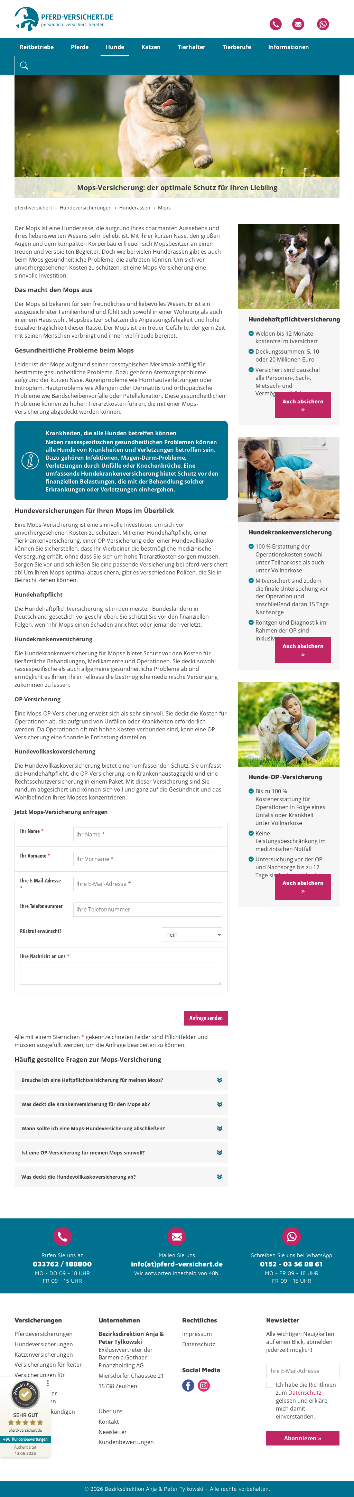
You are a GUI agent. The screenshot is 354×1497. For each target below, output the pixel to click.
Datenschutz (304, 1392)
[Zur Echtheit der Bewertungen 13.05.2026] (26, 1450)
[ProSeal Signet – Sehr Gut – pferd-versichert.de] (26, 1407)
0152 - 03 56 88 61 (291, 1264)
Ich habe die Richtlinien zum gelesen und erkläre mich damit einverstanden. (301, 1400)
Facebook (188, 1385)
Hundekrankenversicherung (290, 532)
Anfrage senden (206, 1018)
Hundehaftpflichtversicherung (294, 319)
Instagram (204, 1385)
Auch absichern (303, 401)
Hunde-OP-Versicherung (285, 776)
